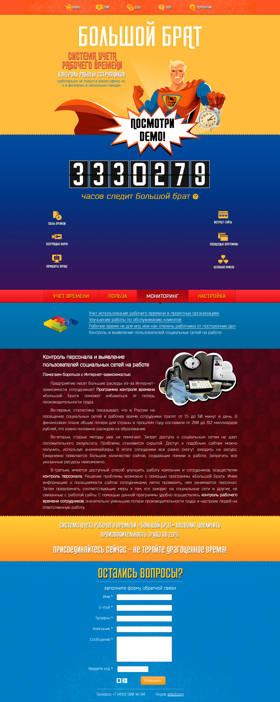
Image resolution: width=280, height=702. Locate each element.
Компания (103, 629)
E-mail (106, 607)
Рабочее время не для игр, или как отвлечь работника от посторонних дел (162, 326)
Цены (137, 7)
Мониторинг (162, 297)
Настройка (212, 296)
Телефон (104, 618)
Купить (76, 7)
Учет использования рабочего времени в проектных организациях (154, 313)
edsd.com (176, 694)
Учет (71, 296)
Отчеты (118, 296)
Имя (108, 596)
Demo (106, 7)
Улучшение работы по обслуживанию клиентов (135, 319)
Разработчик (204, 7)
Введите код (100, 668)
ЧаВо (168, 7)
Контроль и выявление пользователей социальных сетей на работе (155, 332)
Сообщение (101, 639)
